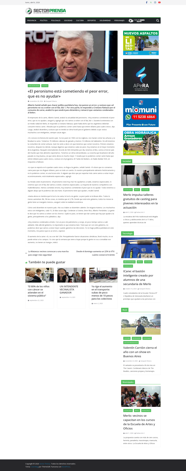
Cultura (80, 20)
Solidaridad (105, 20)
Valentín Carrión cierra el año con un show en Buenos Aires (140, 352)
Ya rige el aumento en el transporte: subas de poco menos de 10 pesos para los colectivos (102, 292)
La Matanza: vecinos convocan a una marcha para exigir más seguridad (47, 253)
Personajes (119, 20)
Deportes (91, 20)
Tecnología (128, 266)
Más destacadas (34, 86)
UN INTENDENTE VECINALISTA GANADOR (69, 289)
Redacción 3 (140, 212)
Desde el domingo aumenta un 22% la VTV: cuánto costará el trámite (97, 253)
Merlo (137, 189)
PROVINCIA (31, 20)
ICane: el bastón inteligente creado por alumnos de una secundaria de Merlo (138, 277)
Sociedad (68, 20)
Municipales (146, 410)
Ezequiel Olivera (51, 101)
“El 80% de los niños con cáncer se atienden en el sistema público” (38, 291)
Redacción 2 (140, 433)
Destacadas (128, 189)
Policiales (55, 20)
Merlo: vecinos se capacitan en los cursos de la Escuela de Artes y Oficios (139, 422)
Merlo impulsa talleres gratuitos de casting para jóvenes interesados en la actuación (140, 201)
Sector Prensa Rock (131, 342)
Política (43, 20)
